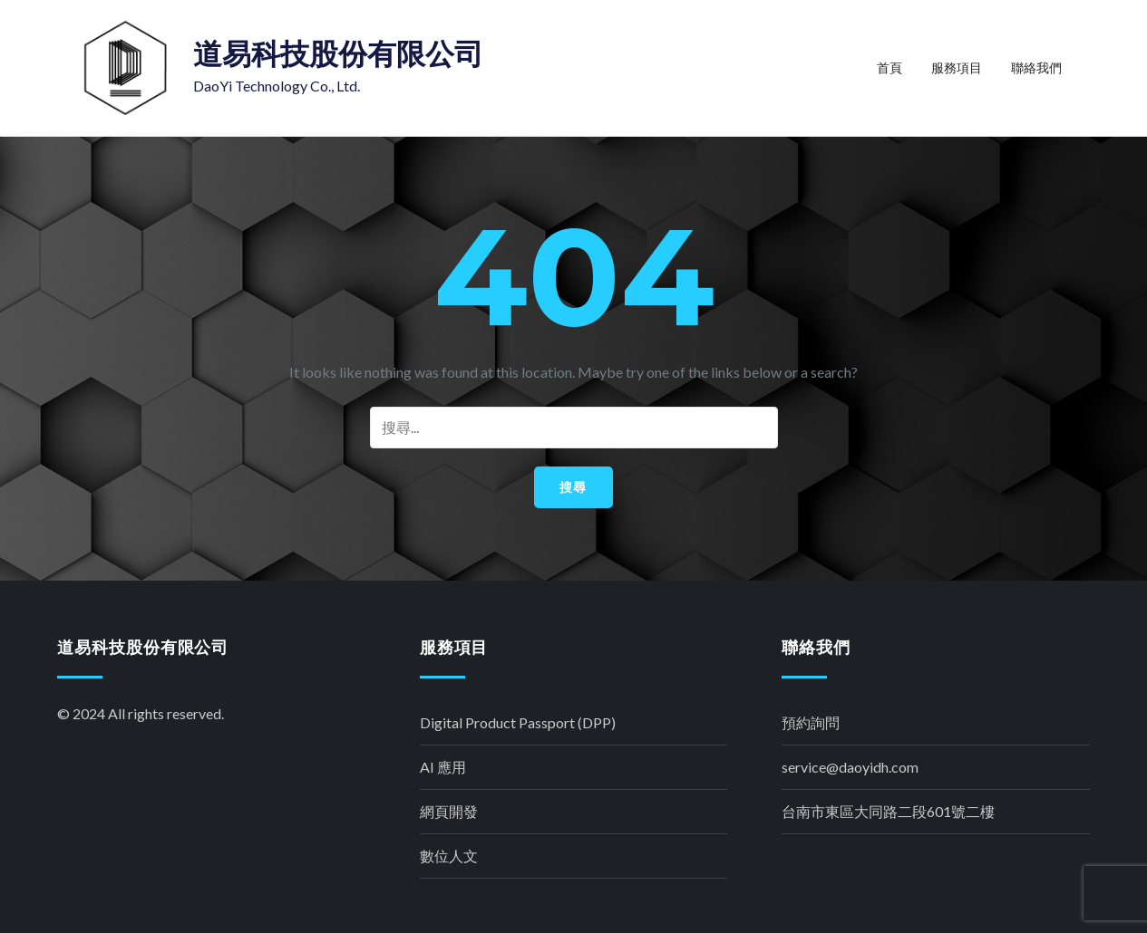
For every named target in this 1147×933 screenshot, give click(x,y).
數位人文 (449, 855)
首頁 (889, 68)
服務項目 (956, 68)
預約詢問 (811, 722)
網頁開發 (449, 811)
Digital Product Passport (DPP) (518, 722)
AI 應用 (443, 766)
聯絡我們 (1036, 68)
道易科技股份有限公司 (338, 54)
